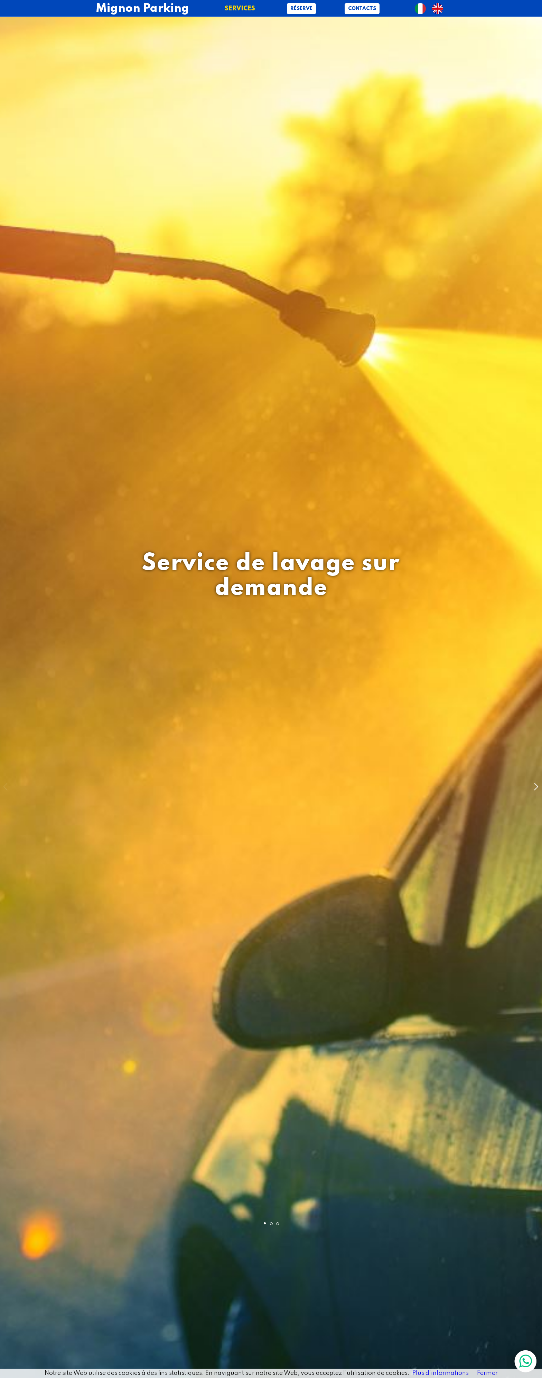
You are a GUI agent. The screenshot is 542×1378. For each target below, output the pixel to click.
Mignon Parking (142, 9)
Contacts (362, 8)
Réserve (301, 8)
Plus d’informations (440, 1373)
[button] (535, 786)
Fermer (487, 1373)
